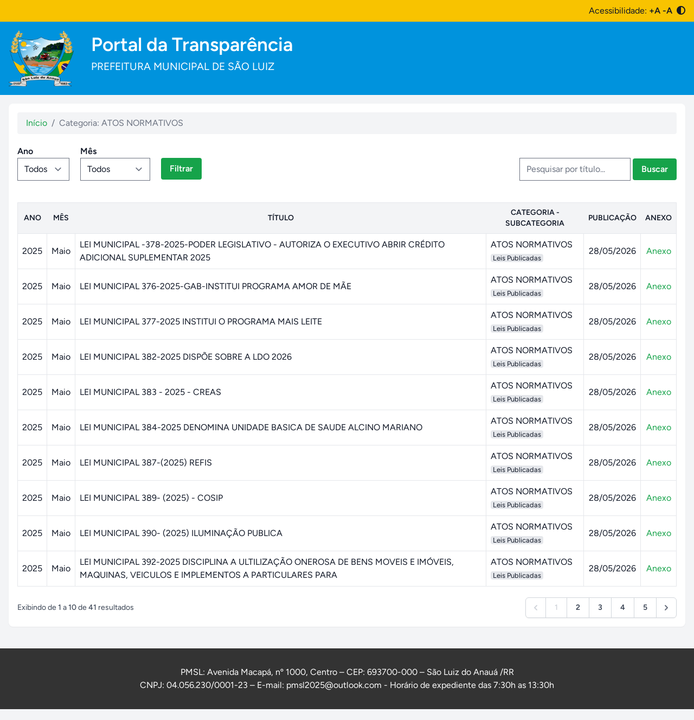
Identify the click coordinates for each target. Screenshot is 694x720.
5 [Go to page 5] (645, 607)
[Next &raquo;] (666, 607)
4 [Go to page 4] (622, 607)
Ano (25, 151)
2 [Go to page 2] (578, 607)
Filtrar (181, 168)
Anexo (658, 251)
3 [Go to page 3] (600, 607)
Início (36, 123)
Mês (88, 151)
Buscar (654, 169)
